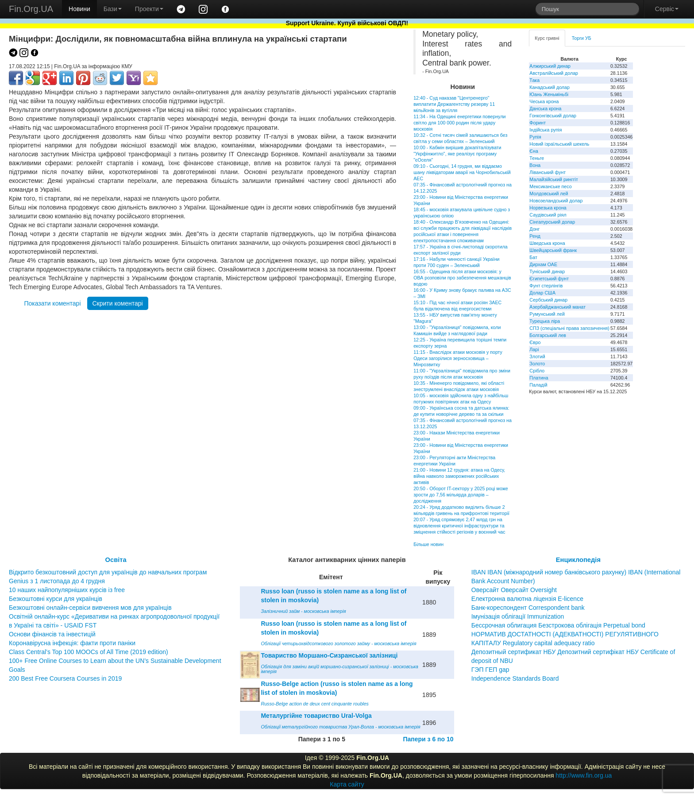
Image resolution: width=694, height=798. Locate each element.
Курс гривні (547, 38)
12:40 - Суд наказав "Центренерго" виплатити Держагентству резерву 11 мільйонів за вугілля (454, 104)
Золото (537, 363)
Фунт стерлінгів (546, 285)
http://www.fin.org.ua (583, 775)
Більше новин (428, 544)
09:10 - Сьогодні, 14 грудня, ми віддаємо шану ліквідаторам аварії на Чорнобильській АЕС (462, 172)
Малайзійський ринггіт (553, 179)
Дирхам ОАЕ (543, 264)
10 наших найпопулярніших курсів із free (67, 589)
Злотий (537, 356)
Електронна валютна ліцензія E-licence (527, 598)
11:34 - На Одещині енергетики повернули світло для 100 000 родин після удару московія (459, 123)
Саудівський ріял (547, 214)
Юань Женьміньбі (548, 94)
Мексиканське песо (550, 186)
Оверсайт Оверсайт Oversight (514, 589)
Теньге (536, 158)
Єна (533, 151)
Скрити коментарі (118, 303)
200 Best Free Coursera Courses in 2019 (65, 678)
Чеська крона (544, 101)
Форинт (537, 122)
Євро (534, 342)
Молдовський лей (548, 193)
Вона (534, 165)
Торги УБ (581, 38)
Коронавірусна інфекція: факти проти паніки (72, 643)
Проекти (149, 8)
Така (534, 80)
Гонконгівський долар (552, 115)
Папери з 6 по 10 (428, 739)
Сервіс (667, 8)
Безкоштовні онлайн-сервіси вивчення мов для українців (90, 607)
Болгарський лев (547, 335)
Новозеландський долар (555, 200)
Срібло (536, 370)
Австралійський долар (553, 73)
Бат (533, 257)
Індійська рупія (545, 129)
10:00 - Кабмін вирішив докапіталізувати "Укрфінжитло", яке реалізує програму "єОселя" (457, 154)
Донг (534, 229)
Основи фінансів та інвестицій (52, 634)
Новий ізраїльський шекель (559, 144)
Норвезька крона (547, 207)
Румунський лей (546, 314)
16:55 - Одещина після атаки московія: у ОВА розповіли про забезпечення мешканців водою (462, 278)
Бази (113, 8)
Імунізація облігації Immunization (517, 616)
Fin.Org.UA (31, 9)
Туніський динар (547, 271)
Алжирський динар (550, 66)
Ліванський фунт (547, 172)
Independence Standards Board (515, 678)
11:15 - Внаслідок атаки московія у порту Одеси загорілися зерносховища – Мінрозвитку (457, 358)
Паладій (538, 384)
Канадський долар (549, 87)
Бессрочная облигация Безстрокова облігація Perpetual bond (558, 625)
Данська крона (545, 108)
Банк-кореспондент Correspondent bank (528, 607)
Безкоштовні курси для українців (55, 598)
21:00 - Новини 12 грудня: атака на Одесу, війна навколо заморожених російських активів (459, 476)
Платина (538, 377)
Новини (79, 8)
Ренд (534, 236)
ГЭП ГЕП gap (490, 669)
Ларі (534, 349)
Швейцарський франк (553, 250)
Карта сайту (347, 784)
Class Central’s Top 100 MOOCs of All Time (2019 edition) (88, 651)
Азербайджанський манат (557, 307)
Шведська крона (547, 243)
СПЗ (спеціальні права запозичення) (569, 328)
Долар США (542, 292)
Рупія (535, 136)
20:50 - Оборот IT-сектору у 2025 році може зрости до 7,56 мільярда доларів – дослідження (460, 495)
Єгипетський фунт (549, 278)
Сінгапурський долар (552, 222)
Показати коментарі (52, 303)
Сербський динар (548, 299)
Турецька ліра (544, 321)
